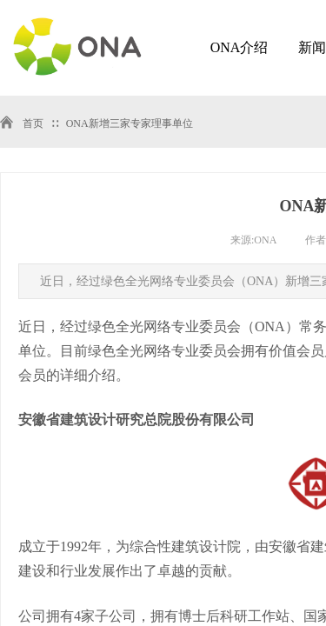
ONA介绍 (239, 47)
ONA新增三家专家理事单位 (129, 123)
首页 (33, 123)
